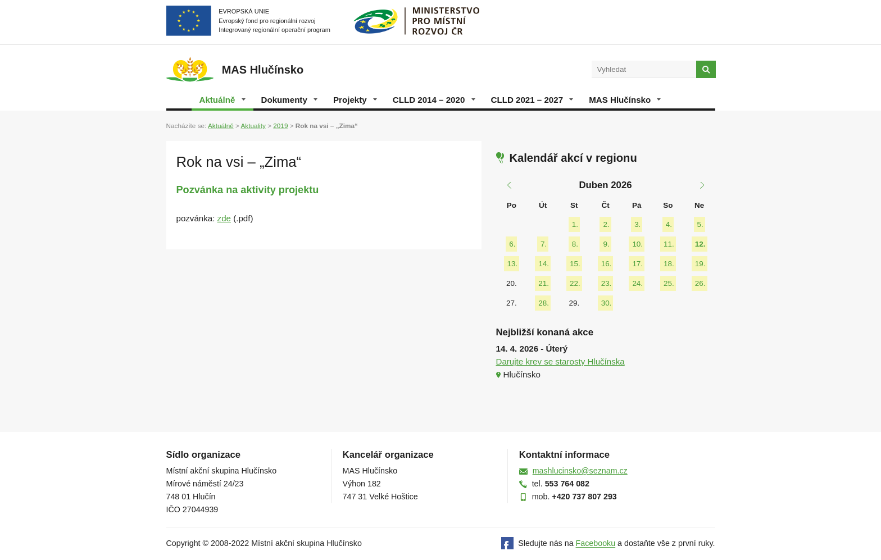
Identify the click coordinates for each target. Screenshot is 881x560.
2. (606, 224)
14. (543, 263)
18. (669, 263)
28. (543, 303)
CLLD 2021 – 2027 (532, 99)
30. (606, 303)
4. (669, 224)
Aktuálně (222, 99)
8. (575, 244)
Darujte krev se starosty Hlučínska (560, 361)
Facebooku (596, 543)
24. (637, 283)
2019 (280, 125)
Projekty (355, 99)
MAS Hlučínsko (625, 99)
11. (669, 244)
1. (575, 224)
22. (575, 283)
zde (224, 218)
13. (512, 263)
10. (637, 244)
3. (637, 224)
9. (606, 244)
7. (544, 244)
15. (575, 263)
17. (637, 263)
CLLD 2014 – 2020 (434, 99)
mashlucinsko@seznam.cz (580, 470)
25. (669, 283)
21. (543, 283)
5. (700, 224)
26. (700, 283)
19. (700, 263)
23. (606, 283)
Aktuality (252, 125)
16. (606, 263)
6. (512, 244)
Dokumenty (289, 99)
